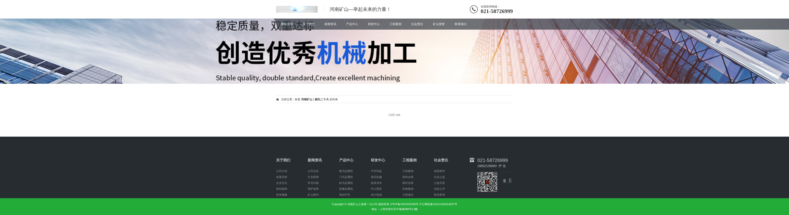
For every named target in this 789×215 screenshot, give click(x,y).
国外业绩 (407, 203)
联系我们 (460, 24)
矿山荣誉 (439, 24)
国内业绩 (407, 197)
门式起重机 (346, 197)
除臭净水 (376, 203)
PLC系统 (376, 208)
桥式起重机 (346, 191)
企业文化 (281, 203)
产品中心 (352, 24)
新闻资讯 (330, 24)
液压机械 (376, 197)
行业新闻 (313, 197)
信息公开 (439, 208)
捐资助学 (439, 191)
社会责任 (417, 24)
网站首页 (287, 24)
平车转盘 (376, 191)
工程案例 (395, 24)
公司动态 (313, 191)
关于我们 (309, 24)
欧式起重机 (346, 203)
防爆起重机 (346, 208)
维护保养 (313, 208)
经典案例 (407, 208)
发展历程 (281, 197)
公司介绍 (281, 191)
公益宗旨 (439, 203)
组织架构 (281, 208)
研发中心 (374, 24)
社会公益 (439, 197)
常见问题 (313, 203)
